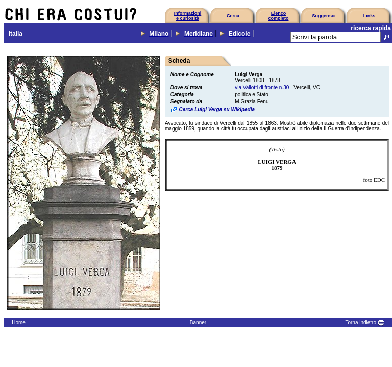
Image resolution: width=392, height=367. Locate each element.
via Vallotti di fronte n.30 (262, 87)
